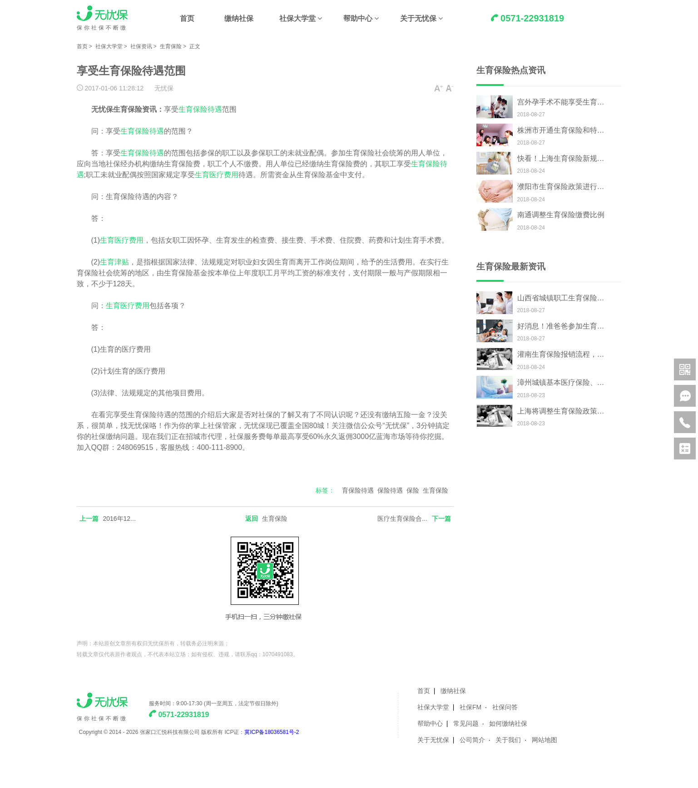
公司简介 (472, 739)
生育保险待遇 (200, 109)
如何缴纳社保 (508, 723)
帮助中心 (357, 18)
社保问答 (505, 707)
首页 (187, 18)
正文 (194, 46)
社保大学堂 (297, 18)
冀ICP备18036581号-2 (271, 732)
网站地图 (544, 739)
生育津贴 (114, 262)
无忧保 (163, 88)
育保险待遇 (358, 490)
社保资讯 (141, 46)
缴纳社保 (238, 18)
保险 (412, 490)
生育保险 (171, 46)
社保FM (470, 707)
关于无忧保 (418, 18)
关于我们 (508, 739)
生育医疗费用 (216, 175)
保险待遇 (390, 490)
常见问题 (466, 723)
